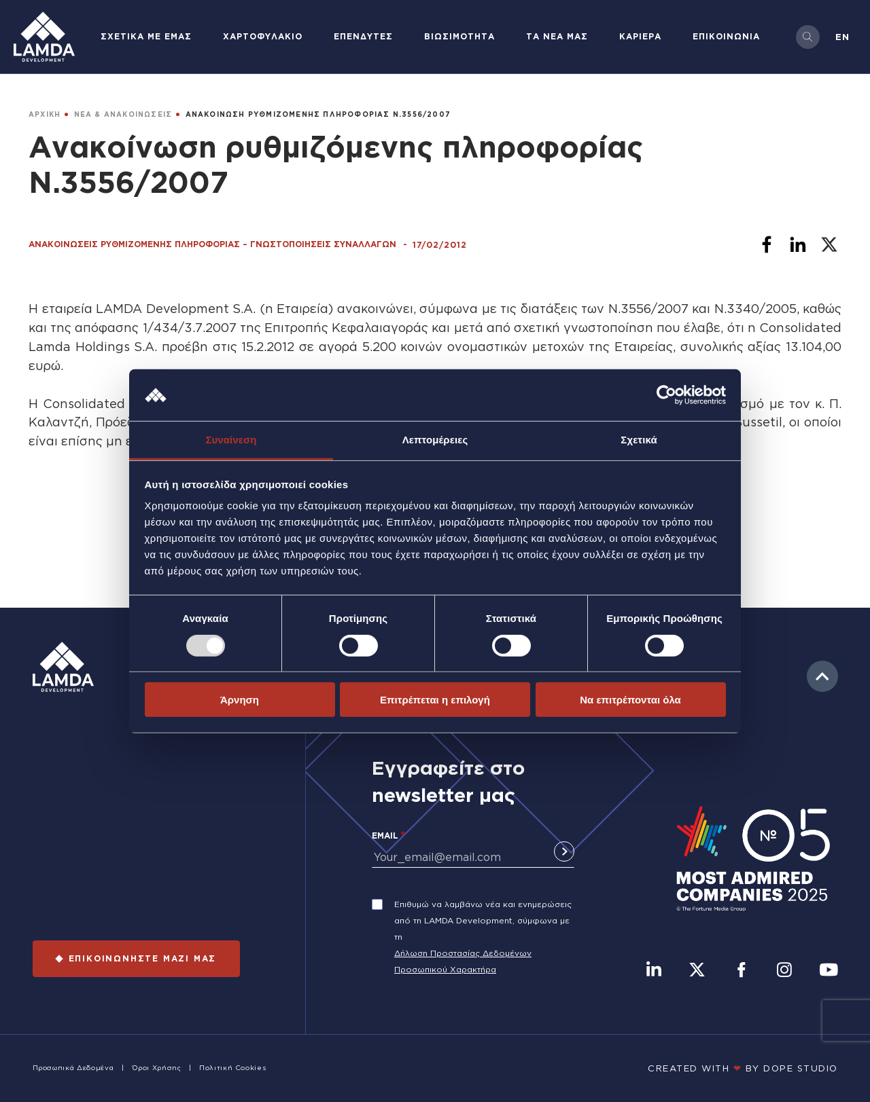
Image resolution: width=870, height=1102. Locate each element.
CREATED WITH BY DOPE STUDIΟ (743, 1068)
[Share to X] (829, 244)
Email (385, 835)
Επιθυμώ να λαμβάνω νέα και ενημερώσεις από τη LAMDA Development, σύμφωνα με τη (483, 920)
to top (822, 676)
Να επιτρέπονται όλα (630, 699)
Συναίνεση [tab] (230, 439)
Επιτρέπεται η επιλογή (435, 699)
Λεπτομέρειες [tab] (435, 439)
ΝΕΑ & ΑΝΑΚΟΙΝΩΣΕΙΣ (123, 114)
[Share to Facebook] (766, 244)
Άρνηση (239, 699)
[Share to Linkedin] (798, 244)
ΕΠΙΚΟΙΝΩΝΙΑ (726, 36)
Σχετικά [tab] (639, 439)
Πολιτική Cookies (232, 1067)
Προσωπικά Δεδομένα (73, 1067)
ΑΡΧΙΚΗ (44, 114)
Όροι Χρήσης (156, 1067)
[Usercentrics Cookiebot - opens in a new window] (666, 395)
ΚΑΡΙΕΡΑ (640, 36)
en (842, 36)
